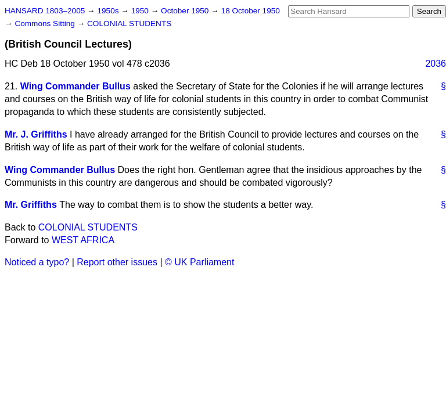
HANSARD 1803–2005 (45, 10)
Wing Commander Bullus (75, 86)
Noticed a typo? (37, 262)
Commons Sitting (46, 23)
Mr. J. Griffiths (36, 134)
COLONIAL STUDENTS (129, 23)
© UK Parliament (199, 262)
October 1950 (186, 10)
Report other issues (117, 262)
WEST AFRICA (83, 240)
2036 (435, 64)
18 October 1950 (250, 10)
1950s (109, 10)
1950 (141, 10)
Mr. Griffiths (31, 205)
